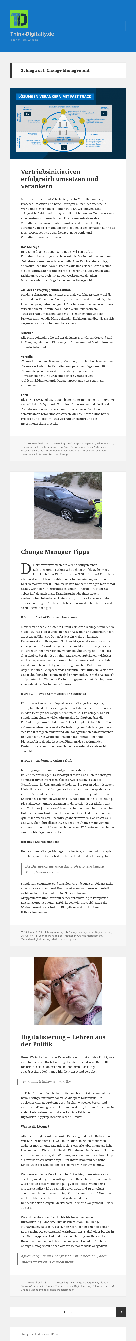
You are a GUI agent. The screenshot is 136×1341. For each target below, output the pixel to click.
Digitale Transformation (59, 1286)
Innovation (27, 447)
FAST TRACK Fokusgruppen (90, 450)
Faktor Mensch (105, 443)
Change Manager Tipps (55, 552)
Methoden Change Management (83, 935)
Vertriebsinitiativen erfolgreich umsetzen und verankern (59, 179)
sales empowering (52, 447)
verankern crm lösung (55, 454)
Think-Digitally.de (32, 33)
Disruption (27, 935)
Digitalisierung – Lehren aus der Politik (63, 1040)
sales (37, 447)
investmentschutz (31, 454)
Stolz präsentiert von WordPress (39, 1334)
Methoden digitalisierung (35, 939)
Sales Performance (74, 447)
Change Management (82, 443)
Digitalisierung (103, 932)
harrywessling (57, 443)
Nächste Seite (121, 1312)
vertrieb (38, 450)
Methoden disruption (64, 939)
